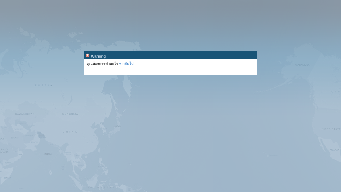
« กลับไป (126, 63)
